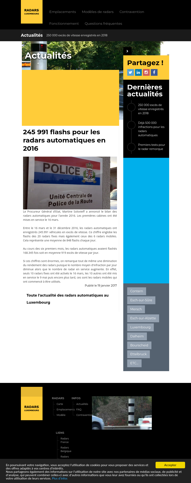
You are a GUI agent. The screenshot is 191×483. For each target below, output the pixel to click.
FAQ (79, 409)
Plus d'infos (59, 479)
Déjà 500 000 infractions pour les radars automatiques (151, 129)
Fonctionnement (64, 23)
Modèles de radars (98, 12)
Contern (136, 291)
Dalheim (137, 336)
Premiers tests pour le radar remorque (151, 147)
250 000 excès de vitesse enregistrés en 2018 (77, 35)
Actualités (32, 35)
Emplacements (62, 12)
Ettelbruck (138, 354)
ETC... (134, 363)
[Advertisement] (72, 98)
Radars (31, 391)
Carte (60, 404)
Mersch (136, 309)
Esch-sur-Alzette (143, 318)
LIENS (60, 433)
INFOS (76, 398)
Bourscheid (139, 345)
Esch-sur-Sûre (141, 300)
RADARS (58, 398)
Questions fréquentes (103, 23)
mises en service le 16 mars (40, 220)
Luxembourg (140, 327)
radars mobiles (102, 277)
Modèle (61, 415)
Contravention (132, 12)
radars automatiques (36, 215)
